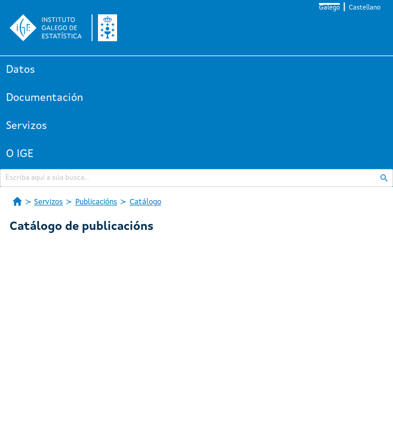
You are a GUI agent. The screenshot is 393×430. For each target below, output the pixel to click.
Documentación (44, 98)
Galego (329, 8)
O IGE (19, 154)
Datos (20, 69)
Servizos (26, 126)
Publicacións (96, 202)
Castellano (364, 8)
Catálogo (145, 202)
